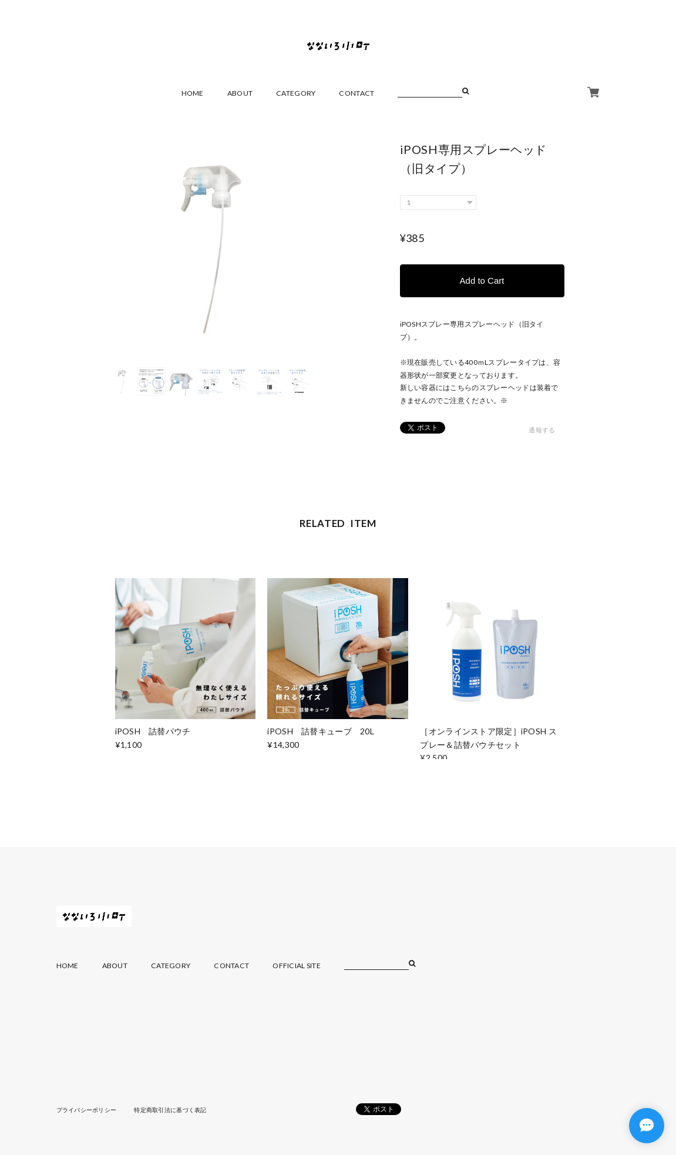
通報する (542, 430)
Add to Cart (482, 281)
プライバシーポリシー (86, 1109)
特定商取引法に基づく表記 (170, 1109)
